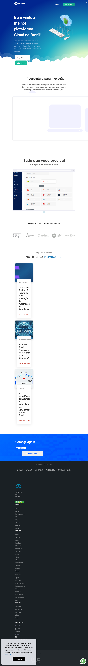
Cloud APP (18, 546)
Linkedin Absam (38, 659)
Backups (18, 580)
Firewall (17, 589)
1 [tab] (36, 212)
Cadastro (68, 5)
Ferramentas (19, 597)
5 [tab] (47, 212)
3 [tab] (41, 212)
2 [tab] (38, 212)
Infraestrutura (19, 514)
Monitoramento (20, 583)
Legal (17, 528)
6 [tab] (49, 212)
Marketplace (19, 594)
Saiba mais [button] (8, 654)
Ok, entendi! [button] (18, 659)
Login (57, 5)
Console (18, 592)
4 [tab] (44, 212)
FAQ (16, 520)
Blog (16, 517)
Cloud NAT (18, 549)
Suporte (18, 606)
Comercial (18, 609)
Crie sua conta (32, 453)
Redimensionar (20, 586)
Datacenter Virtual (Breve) (19, 565)
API (16, 600)
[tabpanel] (44, 190)
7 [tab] (52, 212)
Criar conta (21, 63)
